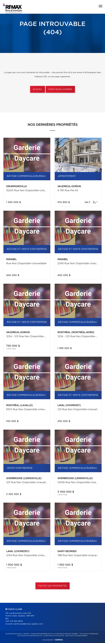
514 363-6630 (16, 621)
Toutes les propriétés (52, 586)
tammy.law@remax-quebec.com (28, 624)
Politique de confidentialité (30, 635)
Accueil (37, 89)
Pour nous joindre (60, 89)
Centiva (58, 640)
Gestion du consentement (76, 635)
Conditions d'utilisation (53, 635)
